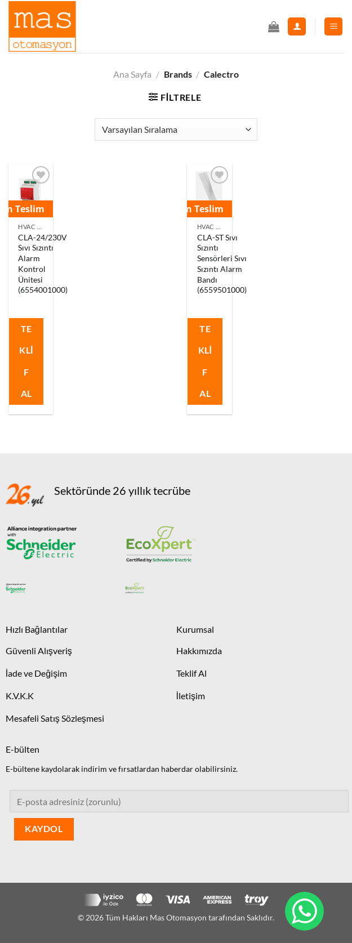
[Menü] (333, 26)
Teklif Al (26, 361)
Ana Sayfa (132, 74)
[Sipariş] (176, 129)
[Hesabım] (297, 26)
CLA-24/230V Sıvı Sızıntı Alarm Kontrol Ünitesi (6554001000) (43, 264)
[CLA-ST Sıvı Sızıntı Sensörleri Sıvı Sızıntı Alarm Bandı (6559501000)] (209, 190)
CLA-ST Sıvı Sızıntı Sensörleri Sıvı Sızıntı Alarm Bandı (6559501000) (222, 264)
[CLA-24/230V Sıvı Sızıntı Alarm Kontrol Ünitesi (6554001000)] (31, 190)
